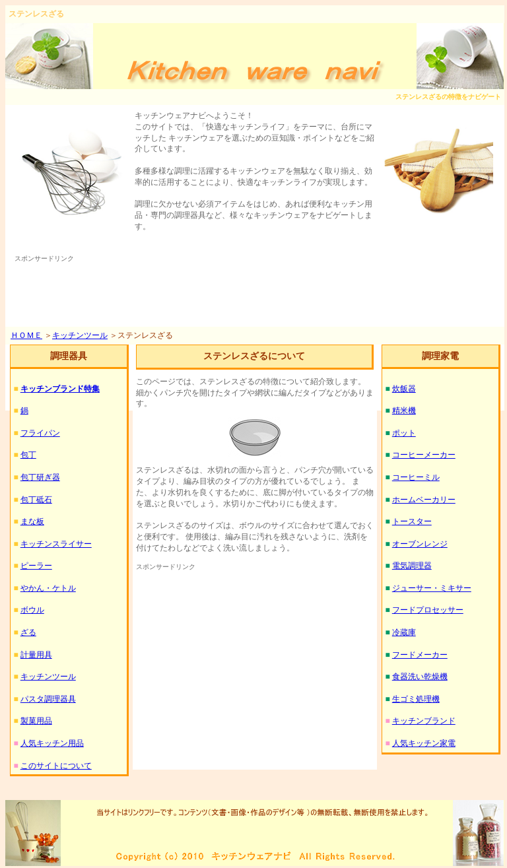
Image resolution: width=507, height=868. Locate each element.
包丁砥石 (36, 499)
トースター (412, 521)
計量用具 (36, 654)
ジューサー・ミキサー (431, 588)
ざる (28, 632)
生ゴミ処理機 (416, 699)
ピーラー (36, 565)
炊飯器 (404, 388)
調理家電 (440, 356)
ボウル (32, 610)
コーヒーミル (416, 477)
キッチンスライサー (56, 544)
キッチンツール (80, 335)
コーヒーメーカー (424, 454)
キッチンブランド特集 (60, 388)
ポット (404, 433)
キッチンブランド (424, 720)
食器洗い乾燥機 (420, 676)
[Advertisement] (255, 293)
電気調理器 (412, 565)
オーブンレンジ (420, 544)
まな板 (32, 521)
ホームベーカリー (424, 499)
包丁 (28, 454)
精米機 (404, 410)
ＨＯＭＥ (26, 335)
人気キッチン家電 (424, 743)
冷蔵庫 (404, 632)
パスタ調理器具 (48, 699)
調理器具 (68, 356)
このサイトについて (56, 765)
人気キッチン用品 (52, 743)
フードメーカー (420, 654)
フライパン (40, 433)
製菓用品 (36, 720)
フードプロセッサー (427, 610)
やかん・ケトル (48, 588)
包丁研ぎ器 (40, 477)
